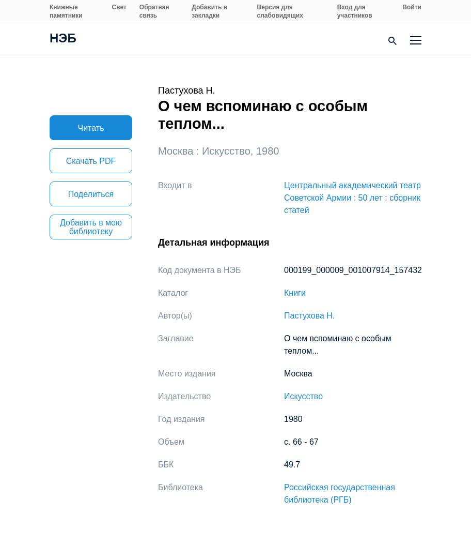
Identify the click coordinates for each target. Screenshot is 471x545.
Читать (91, 128)
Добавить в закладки (209, 11)
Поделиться (91, 194)
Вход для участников (354, 11)
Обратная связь (154, 11)
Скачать (91, 161)
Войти (411, 7)
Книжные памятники (66, 11)
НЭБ (63, 39)
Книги (295, 293)
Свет (119, 7)
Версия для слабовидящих (280, 11)
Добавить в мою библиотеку (91, 227)
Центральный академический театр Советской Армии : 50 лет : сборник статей (352, 198)
